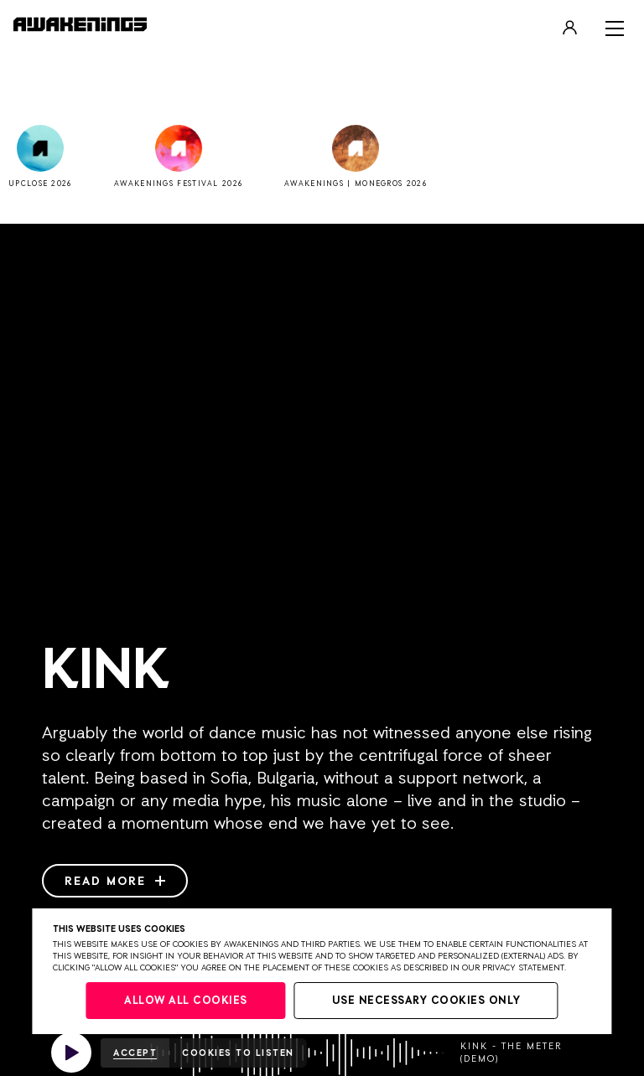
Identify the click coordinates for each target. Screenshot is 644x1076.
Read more (115, 881)
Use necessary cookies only (426, 1001)
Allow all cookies (185, 1001)
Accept (135, 1053)
